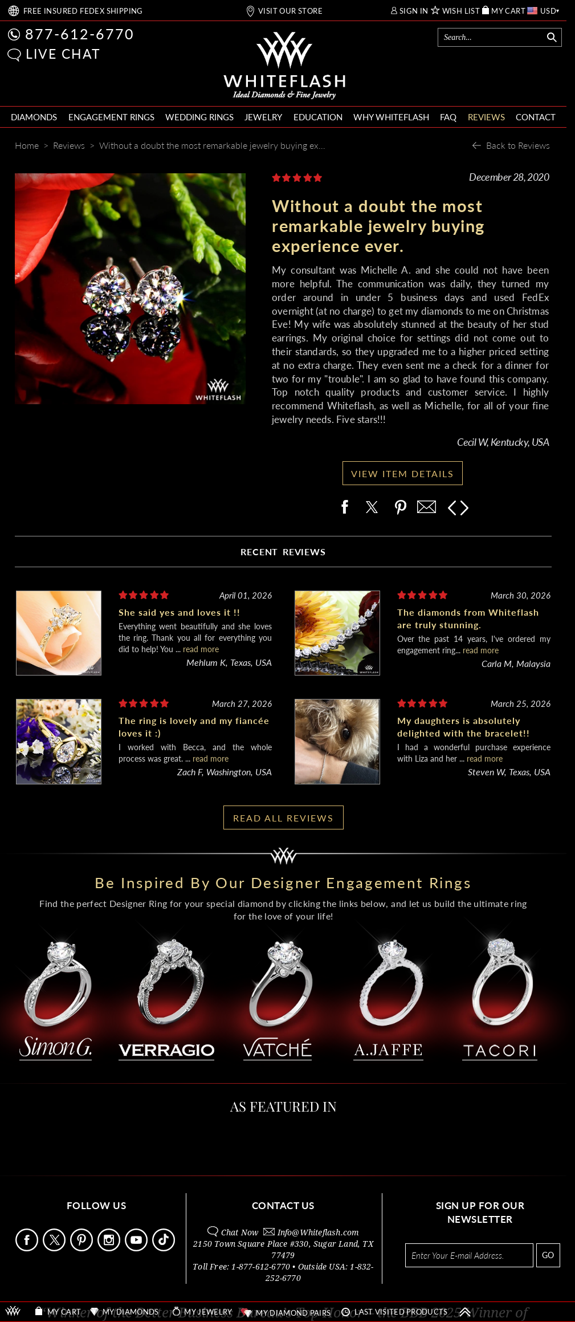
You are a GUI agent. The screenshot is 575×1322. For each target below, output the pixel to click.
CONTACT (536, 117)
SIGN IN (414, 11)
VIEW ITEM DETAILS (402, 473)
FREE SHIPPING (83, 11)
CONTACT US (283, 1205)
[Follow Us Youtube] (137, 1248)
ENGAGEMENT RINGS (111, 117)
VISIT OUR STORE (290, 11)
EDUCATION (317, 117)
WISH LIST (461, 11)
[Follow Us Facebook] (27, 1248)
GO (548, 1255)
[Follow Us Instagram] (110, 1248)
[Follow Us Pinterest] (82, 1248)
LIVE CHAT (63, 54)
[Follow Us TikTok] (164, 1248)
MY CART (508, 11)
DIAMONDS (34, 117)
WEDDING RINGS (199, 117)
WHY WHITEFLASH (391, 117)
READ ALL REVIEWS (283, 817)
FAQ (448, 117)
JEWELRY (263, 117)
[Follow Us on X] (55, 1248)
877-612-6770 (79, 33)
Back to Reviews (518, 145)
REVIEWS (486, 117)
